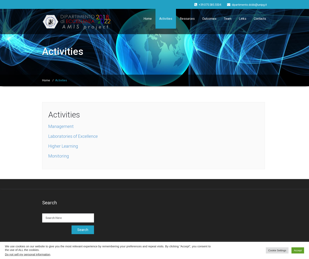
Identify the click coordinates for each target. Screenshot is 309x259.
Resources (187, 19)
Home (147, 19)
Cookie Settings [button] (277, 250)
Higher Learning (63, 146)
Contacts (260, 19)
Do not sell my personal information (27, 254)
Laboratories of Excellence (73, 136)
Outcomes (209, 19)
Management (61, 126)
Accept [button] (298, 250)
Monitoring (58, 156)
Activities (165, 19)
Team (227, 19)
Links (242, 19)
